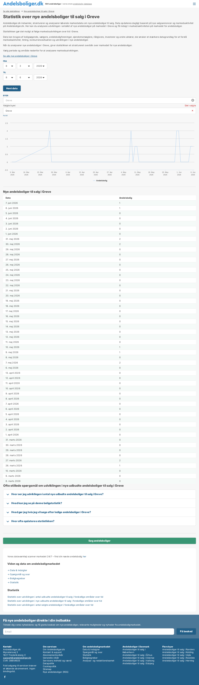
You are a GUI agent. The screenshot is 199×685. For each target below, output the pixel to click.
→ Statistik (13, 582)
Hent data (12, 88)
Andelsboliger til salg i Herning (178, 660)
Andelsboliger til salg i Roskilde (178, 657)
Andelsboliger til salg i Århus (137, 655)
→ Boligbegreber (16, 578)
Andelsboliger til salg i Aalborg (138, 660)
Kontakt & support (52, 652)
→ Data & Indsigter (17, 570)
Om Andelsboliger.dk (54, 649)
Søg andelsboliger (99, 540)
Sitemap (47, 669)
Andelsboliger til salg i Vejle (176, 655)
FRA (5, 61)
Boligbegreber (90, 657)
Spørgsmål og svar (92, 652)
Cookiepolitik (49, 666)
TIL (4, 72)
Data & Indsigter (91, 649)
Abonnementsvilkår (53, 655)
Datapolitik (48, 663)
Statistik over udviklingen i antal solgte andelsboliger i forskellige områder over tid (50, 605)
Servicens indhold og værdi (57, 660)
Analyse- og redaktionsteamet (98, 660)
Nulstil (5, 115)
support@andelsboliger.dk (17, 657)
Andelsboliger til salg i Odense (138, 657)
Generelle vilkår (51, 657)
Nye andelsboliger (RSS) (56, 672)
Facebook (5, 677)
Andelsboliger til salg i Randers (178, 649)
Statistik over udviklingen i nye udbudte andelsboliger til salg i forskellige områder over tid (54, 600)
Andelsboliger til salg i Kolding (178, 652)
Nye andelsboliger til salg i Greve (39, 11)
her (84, 556)
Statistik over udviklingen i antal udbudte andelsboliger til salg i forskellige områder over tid (55, 596)
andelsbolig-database (82, 4)
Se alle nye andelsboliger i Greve (20, 56)
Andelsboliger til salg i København (134, 650)
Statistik (87, 655)
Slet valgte (190, 105)
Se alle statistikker (11, 11)
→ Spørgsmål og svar (18, 574)
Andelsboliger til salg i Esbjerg (138, 663)
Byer (5, 95)
